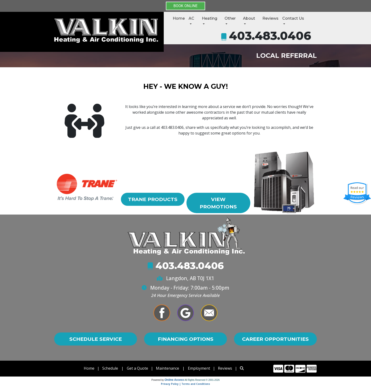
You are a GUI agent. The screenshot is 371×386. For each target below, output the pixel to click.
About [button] (249, 18)
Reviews (270, 18)
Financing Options (185, 339)
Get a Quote (137, 368)
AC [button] (191, 18)
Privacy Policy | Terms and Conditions (185, 384)
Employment (199, 368)
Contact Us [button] (293, 18)
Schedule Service (95, 339)
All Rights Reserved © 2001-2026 (202, 380)
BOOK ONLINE (185, 6)
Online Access (174, 380)
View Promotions (218, 203)
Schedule (110, 368)
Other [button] (230, 18)
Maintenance (167, 368)
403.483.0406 (270, 36)
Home (179, 18)
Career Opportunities (275, 339)
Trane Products (152, 199)
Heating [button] (209, 18)
